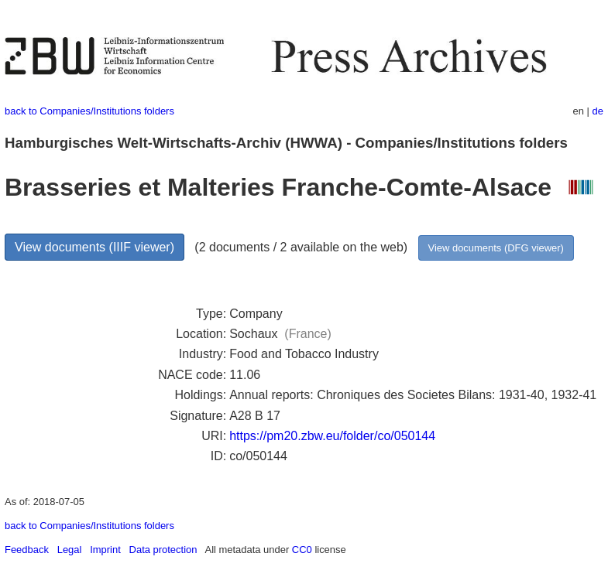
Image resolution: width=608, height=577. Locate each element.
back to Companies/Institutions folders (89, 111)
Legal (69, 549)
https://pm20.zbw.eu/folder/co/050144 (332, 435)
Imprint (105, 549)
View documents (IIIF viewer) (94, 247)
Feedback (27, 549)
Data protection (163, 549)
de (598, 111)
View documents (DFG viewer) (496, 248)
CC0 (302, 549)
